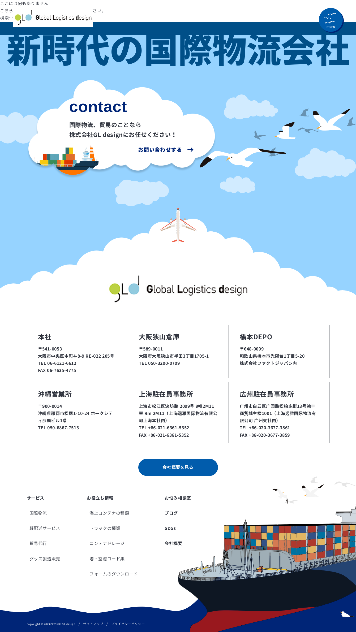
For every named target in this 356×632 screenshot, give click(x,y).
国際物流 (38, 513)
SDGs (170, 528)
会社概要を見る (177, 467)
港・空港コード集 (107, 559)
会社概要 (173, 543)
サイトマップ (93, 624)
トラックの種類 (104, 528)
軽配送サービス (44, 528)
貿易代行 (38, 543)
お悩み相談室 (178, 498)
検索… (6, 18)
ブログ (171, 513)
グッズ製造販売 (44, 559)
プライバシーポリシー (128, 624)
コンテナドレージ (107, 543)
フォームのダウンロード (113, 574)
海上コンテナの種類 (109, 513)
